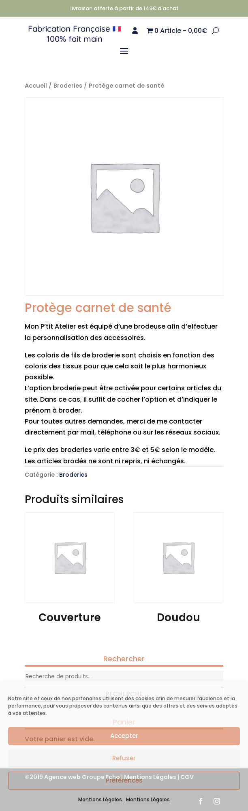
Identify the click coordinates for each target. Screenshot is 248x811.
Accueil (36, 86)
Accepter (124, 735)
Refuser (124, 758)
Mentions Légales (100, 799)
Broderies (67, 86)
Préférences (124, 780)
